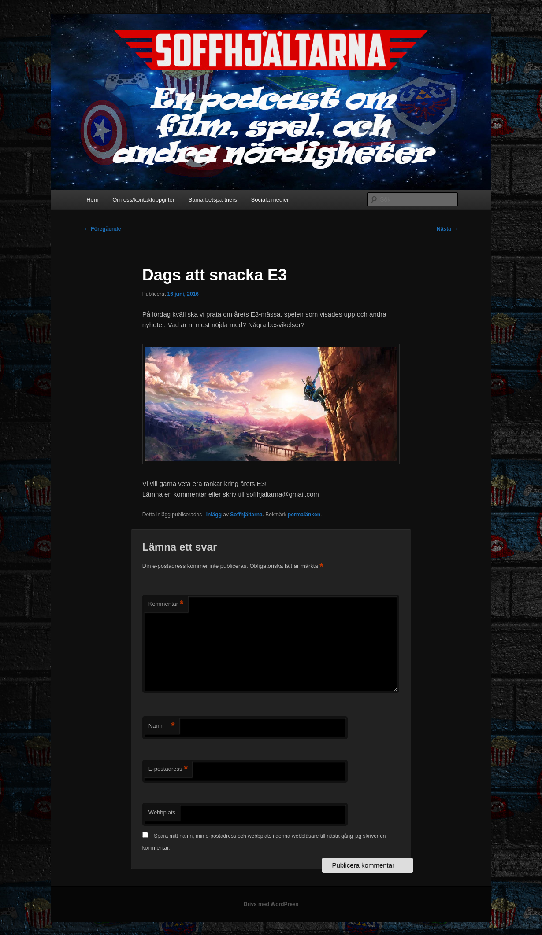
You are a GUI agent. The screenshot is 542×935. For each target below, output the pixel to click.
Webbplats (161, 812)
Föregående (102, 229)
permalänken (304, 515)
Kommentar (166, 604)
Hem (92, 199)
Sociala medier (270, 199)
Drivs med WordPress (271, 904)
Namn (161, 726)
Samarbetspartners (213, 199)
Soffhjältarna (246, 515)
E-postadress (168, 769)
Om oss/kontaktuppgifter (143, 199)
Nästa (447, 229)
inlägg (214, 515)
